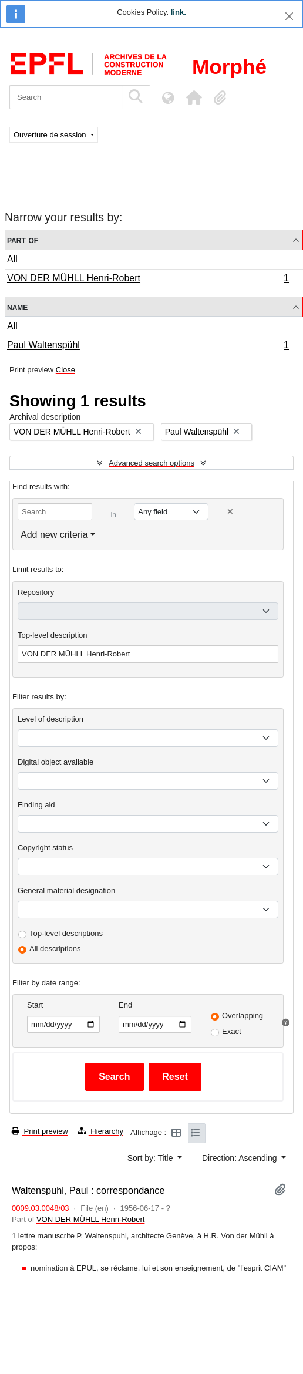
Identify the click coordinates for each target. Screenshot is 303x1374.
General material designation (66, 890)
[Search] (66, 97)
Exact (231, 1031)
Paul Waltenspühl (147, 346)
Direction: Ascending (241, 1158)
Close (65, 369)
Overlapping (242, 1015)
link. (178, 12)
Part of (22, 239)
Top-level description (52, 635)
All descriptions (54, 948)
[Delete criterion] (230, 511)
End (125, 1005)
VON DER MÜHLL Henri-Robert (147, 279)
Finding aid (36, 804)
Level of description (50, 719)
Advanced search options (151, 463)
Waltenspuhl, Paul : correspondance (88, 1190)
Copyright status (45, 847)
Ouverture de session (51, 134)
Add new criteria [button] (54, 535)
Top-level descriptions (66, 933)
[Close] (289, 16)
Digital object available (55, 761)
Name (17, 306)
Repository (36, 592)
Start (35, 1005)
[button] (194, 97)
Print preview (40, 1131)
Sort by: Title (151, 1158)
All (12, 259)
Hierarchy (100, 1131)
